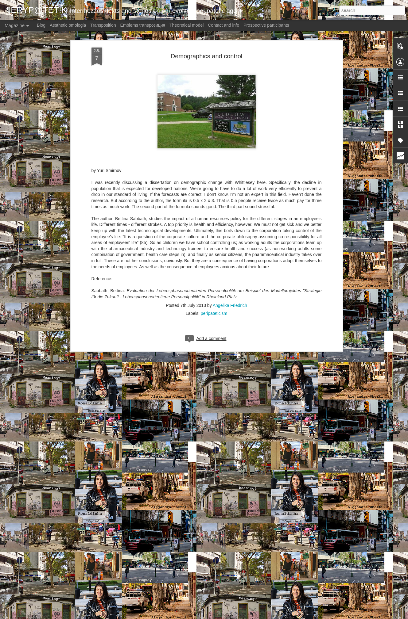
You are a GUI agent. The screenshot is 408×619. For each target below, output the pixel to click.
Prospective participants (266, 25)
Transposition (103, 25)
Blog (41, 25)
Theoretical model (186, 25)
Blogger (235, 615)
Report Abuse (253, 615)
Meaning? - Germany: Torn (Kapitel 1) (183, 542)
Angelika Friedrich (230, 252)
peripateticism (214, 260)
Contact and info (223, 25)
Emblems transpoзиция (142, 25)
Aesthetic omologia (68, 25)
